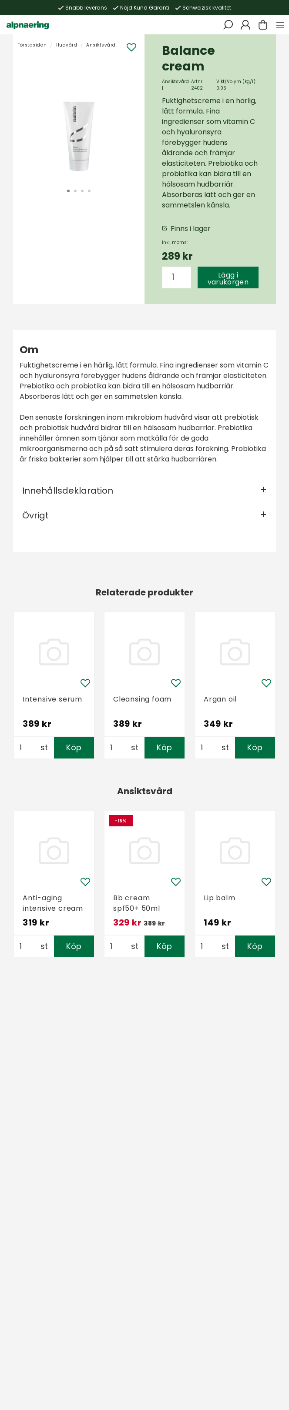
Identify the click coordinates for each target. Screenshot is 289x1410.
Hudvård (66, 45)
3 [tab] (82, 190)
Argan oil (220, 699)
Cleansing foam (142, 699)
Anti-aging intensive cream (53, 903)
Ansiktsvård (101, 45)
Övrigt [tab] (35, 515)
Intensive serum (52, 699)
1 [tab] (68, 190)
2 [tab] (75, 190)
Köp (73, 747)
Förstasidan (32, 45)
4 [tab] (89, 190)
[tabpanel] (78, 117)
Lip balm (219, 898)
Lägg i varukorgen (228, 278)
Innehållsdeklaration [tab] (67, 490)
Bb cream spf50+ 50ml (136, 903)
